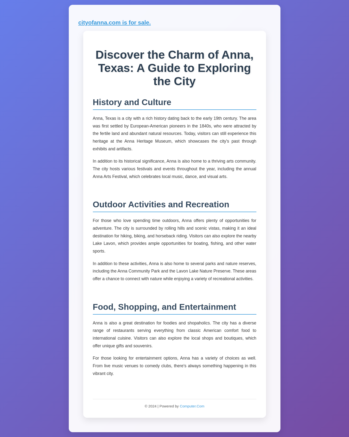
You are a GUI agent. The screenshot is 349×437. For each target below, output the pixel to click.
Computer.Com (192, 406)
